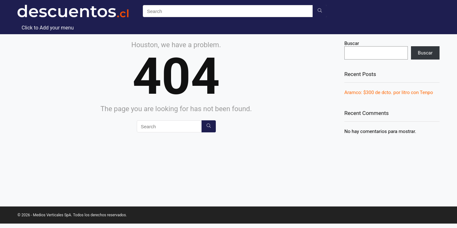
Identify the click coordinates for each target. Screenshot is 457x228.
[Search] (320, 11)
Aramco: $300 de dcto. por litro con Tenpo (388, 92)
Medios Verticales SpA (52, 215)
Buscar (351, 43)
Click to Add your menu (48, 28)
